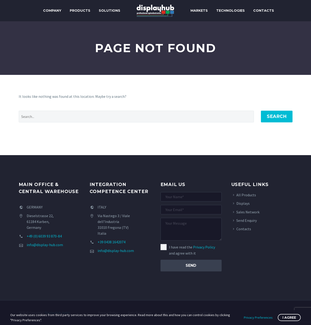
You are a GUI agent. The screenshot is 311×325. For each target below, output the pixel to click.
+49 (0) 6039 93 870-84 (44, 236)
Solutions (109, 10)
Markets (199, 10)
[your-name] (191, 196)
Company (52, 10)
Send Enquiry (246, 220)
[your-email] (191, 209)
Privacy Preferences (258, 317)
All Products (246, 195)
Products (80, 10)
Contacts (263, 10)
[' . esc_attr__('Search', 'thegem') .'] (136, 116)
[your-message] (191, 229)
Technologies (230, 10)
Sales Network (248, 212)
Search (277, 116)
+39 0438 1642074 (111, 242)
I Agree (289, 317)
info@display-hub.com (45, 244)
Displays (243, 203)
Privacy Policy (204, 247)
